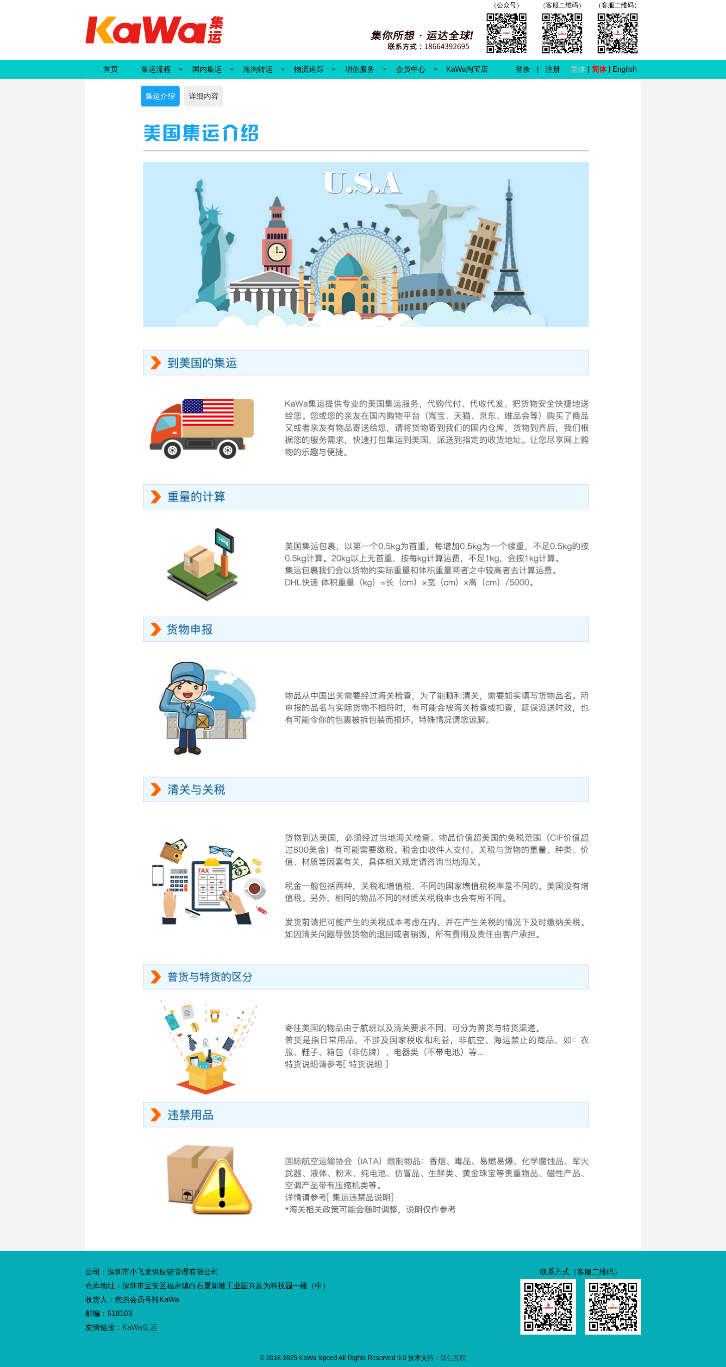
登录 (522, 69)
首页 (110, 69)
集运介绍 (160, 96)
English (625, 69)
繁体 (578, 69)
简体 (599, 69)
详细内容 (204, 96)
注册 (552, 69)
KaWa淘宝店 (467, 69)
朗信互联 (453, 1357)
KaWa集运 (139, 1327)
